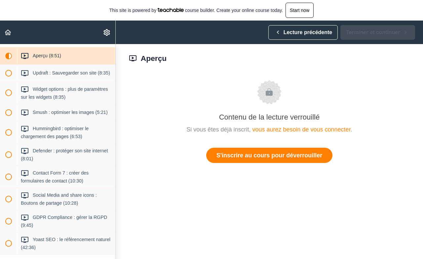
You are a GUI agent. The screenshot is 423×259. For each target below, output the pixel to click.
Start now (299, 10)
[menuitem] (107, 32)
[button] (8, 32)
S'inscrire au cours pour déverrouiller (269, 155)
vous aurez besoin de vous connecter (301, 129)
